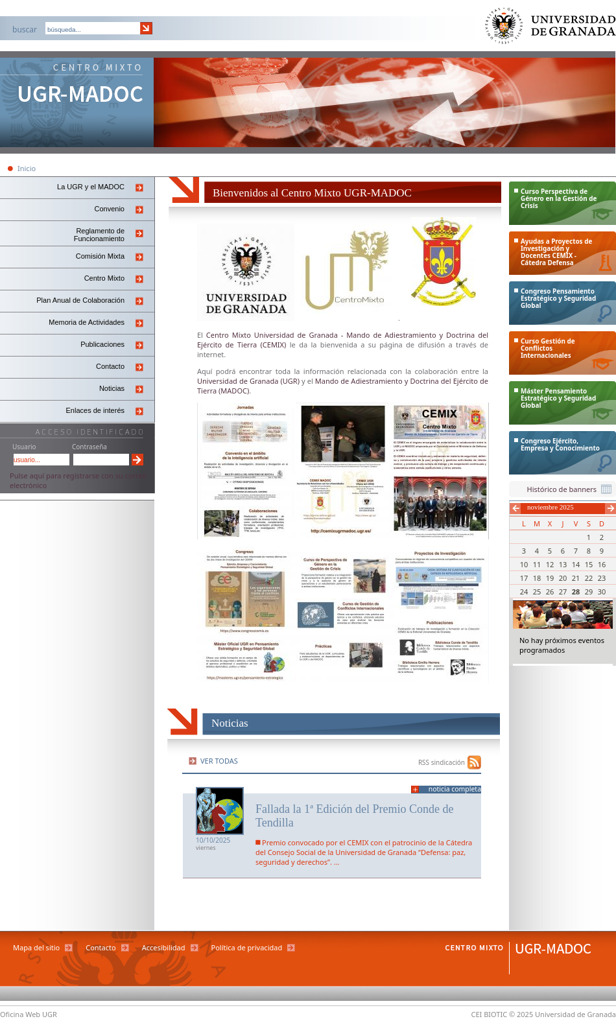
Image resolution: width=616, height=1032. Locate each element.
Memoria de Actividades (86, 322)
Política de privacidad (247, 947)
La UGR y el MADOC (90, 187)
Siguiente (610, 509)
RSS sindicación (441, 762)
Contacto (110, 366)
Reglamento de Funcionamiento (99, 234)
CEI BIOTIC (489, 1014)
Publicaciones (102, 344)
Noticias (111, 388)
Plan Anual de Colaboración (80, 300)
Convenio (109, 209)
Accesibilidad (163, 947)
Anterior (515, 509)
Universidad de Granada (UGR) (249, 381)
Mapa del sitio (36, 947)
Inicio (27, 168)
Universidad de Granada (551, 28)
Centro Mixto (104, 278)
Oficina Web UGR (28, 1014)
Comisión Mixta (100, 256)
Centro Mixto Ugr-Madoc (77, 103)
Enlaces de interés (95, 410)
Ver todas (219, 761)
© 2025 (521, 1014)
